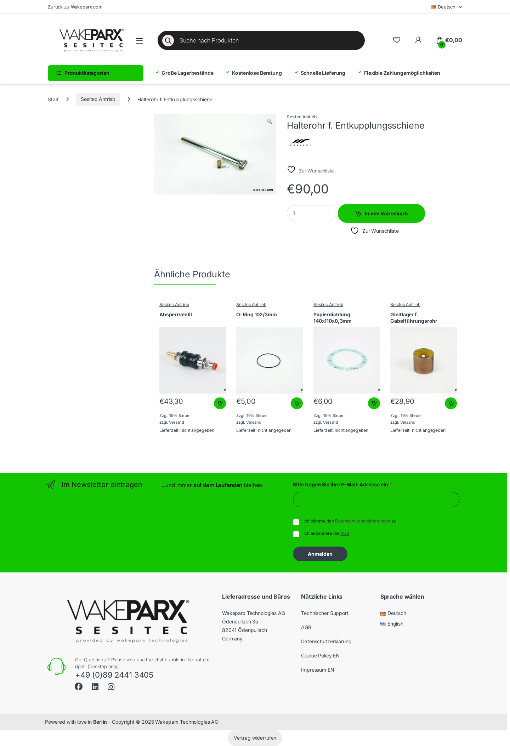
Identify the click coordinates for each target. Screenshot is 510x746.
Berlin (100, 722)
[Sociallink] (79, 685)
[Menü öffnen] (139, 41)
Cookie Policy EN (320, 655)
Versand (176, 422)
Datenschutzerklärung (326, 641)
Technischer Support (324, 613)
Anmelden (320, 554)
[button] (270, 121)
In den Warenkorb (386, 213)
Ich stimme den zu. (350, 521)
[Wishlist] (396, 40)
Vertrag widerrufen (255, 738)
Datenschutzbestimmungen (362, 521)
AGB (344, 533)
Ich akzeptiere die (326, 533)
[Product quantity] (311, 213)
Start (53, 99)
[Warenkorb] (449, 40)
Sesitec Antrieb (98, 99)
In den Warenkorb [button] (220, 403)
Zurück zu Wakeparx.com (75, 7)
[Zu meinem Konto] (418, 40)
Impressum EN (317, 670)
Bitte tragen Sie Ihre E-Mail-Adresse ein (342, 484)
